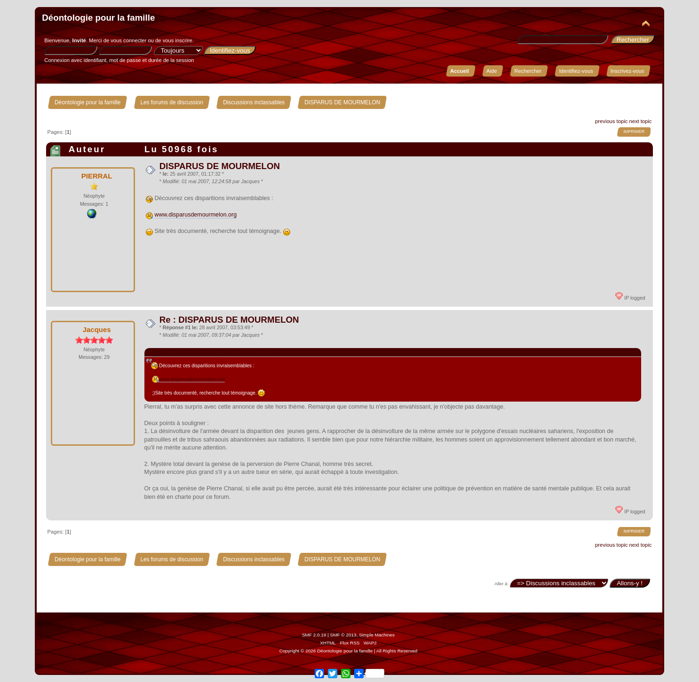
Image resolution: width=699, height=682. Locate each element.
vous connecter (128, 40)
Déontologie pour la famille (98, 18)
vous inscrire (177, 40)
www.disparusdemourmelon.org (195, 214)
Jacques (97, 329)
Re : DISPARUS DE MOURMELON (229, 320)
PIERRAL (96, 176)
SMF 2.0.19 (314, 634)
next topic (640, 121)
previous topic (611, 121)
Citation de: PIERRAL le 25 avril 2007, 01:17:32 (213, 352)
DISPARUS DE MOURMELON (219, 166)
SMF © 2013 (343, 634)
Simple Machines (377, 634)
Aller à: (501, 583)
